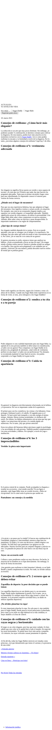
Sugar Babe (29, 111)
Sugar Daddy (17, 111)
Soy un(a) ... (5, 111)
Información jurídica (13, 727)
